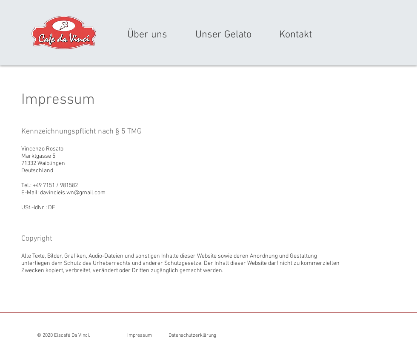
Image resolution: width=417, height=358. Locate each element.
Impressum (139, 335)
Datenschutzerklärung (192, 335)
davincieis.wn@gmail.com (73, 192)
